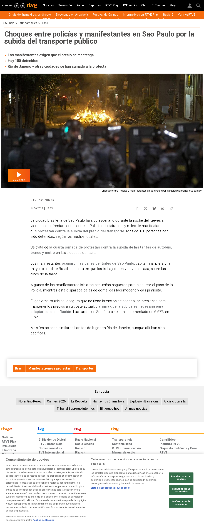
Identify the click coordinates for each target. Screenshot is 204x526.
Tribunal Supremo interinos (76, 408)
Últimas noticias (136, 408)
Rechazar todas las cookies (181, 490)
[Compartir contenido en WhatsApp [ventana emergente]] (162, 207)
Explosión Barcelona (144, 401)
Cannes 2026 (56, 401)
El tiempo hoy (109, 408)
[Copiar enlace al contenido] (171, 207)
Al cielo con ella (175, 401)
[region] (102, 490)
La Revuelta (79, 401)
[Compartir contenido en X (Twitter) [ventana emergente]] (145, 207)
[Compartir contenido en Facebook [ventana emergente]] (137, 207)
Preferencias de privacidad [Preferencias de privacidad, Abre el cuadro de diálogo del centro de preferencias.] (181, 503)
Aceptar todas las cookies (181, 477)
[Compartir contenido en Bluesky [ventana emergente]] (154, 207)
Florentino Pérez (30, 401)
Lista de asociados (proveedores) (110, 487)
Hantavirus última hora (109, 401)
